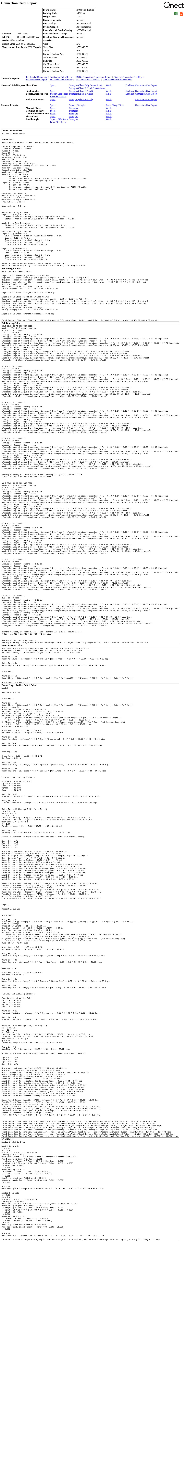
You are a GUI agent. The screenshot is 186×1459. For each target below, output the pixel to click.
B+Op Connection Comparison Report (93, 77)
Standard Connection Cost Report (129, 77)
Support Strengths (77, 105)
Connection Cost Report (146, 85)
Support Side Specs (59, 94)
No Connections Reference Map (117, 79)
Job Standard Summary (36, 77)
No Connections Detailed (88, 79)
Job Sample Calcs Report (62, 77)
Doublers (129, 85)
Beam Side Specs (58, 96)
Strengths (73, 108)
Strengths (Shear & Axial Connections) (87, 88)
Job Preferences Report (36, 79)
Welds (109, 85)
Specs (52, 85)
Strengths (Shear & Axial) (81, 91)
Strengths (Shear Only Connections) (85, 85)
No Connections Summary (62, 79)
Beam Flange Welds (115, 105)
